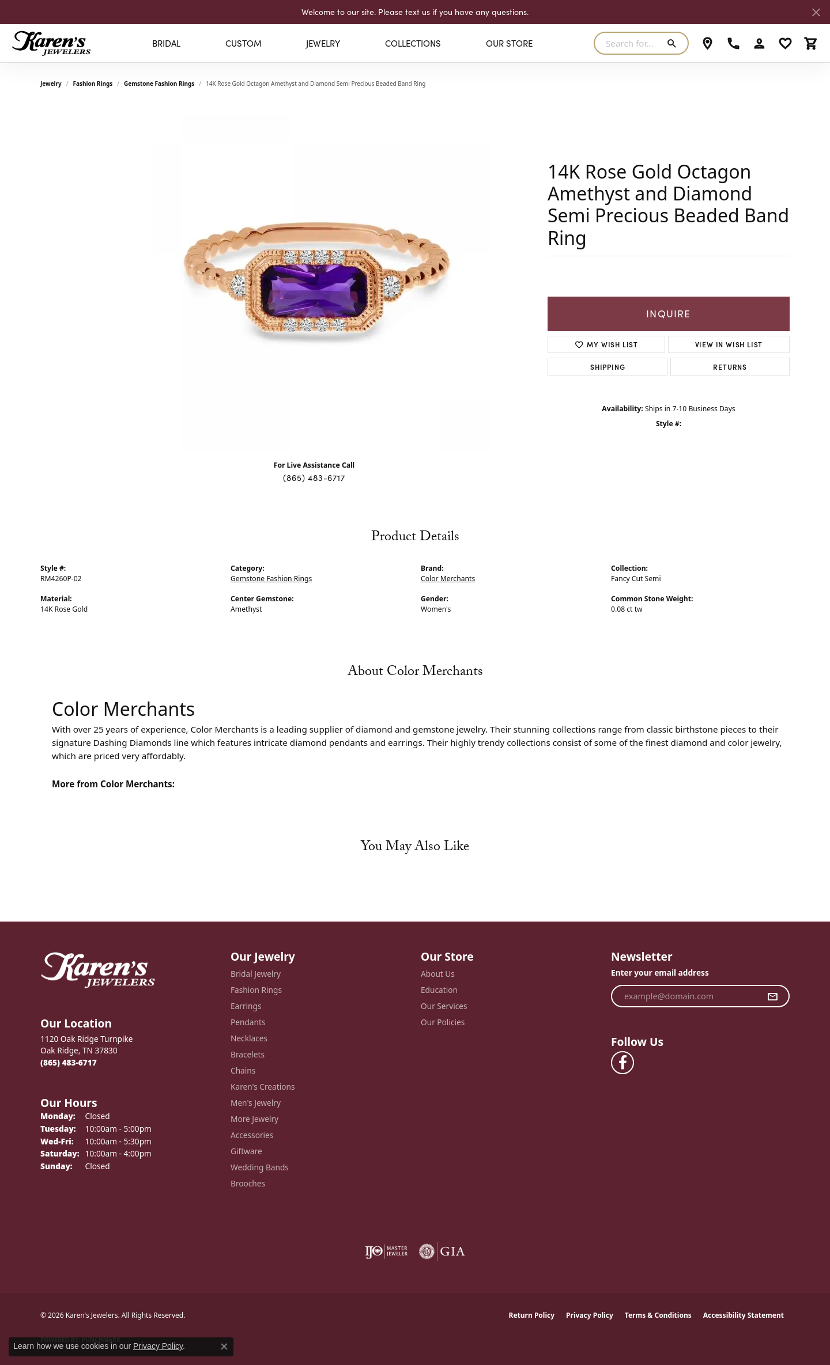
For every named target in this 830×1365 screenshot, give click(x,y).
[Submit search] (674, 43)
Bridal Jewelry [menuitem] (256, 973)
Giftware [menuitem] (246, 1151)
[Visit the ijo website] (386, 1251)
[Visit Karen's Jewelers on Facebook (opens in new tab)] (622, 1062)
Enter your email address (660, 972)
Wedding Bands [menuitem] (260, 1167)
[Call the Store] (68, 1062)
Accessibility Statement (743, 1315)
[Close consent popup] (224, 1346)
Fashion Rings (93, 83)
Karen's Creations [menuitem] (263, 1086)
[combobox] (627, 43)
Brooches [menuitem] (248, 1183)
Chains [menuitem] (243, 1070)
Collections (413, 43)
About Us (438, 973)
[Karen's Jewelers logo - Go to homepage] (51, 43)
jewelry (51, 83)
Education (439, 989)
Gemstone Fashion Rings (159, 83)
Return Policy (532, 1315)
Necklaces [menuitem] (249, 1038)
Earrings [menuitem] (246, 1005)
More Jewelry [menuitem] (254, 1118)
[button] (759, 43)
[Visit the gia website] (442, 1251)
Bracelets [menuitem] (248, 1054)
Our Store (509, 43)
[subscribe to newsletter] (772, 996)
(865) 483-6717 (314, 477)
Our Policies (443, 1022)
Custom (243, 43)
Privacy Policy (589, 1315)
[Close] (816, 12)
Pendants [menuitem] (248, 1022)
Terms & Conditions (658, 1315)
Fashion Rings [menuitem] (256, 989)
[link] (707, 43)
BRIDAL (166, 43)
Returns (730, 366)
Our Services (444, 1005)
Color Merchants (448, 578)
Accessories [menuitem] (252, 1134)
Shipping (607, 366)
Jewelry (323, 43)
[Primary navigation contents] (342, 43)
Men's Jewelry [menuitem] (256, 1102)
